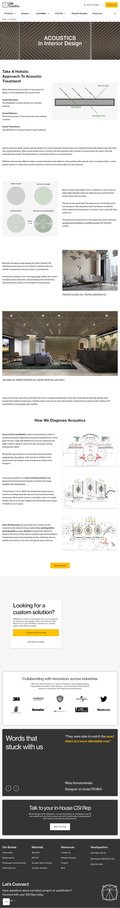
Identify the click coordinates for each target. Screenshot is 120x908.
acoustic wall (24, 404)
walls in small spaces (22, 263)
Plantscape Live (9, 868)
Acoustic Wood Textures (42, 863)
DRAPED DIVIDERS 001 (26, 379)
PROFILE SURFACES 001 (95, 294)
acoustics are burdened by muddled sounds (80, 223)
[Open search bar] (115, 13)
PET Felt (35, 857)
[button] (60, 565)
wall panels (35, 276)
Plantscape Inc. (8, 857)
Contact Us (111, 5)
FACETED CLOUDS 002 (72, 294)
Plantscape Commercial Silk (14, 863)
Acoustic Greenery (39, 868)
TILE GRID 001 (8, 379)
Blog (63, 868)
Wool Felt (36, 852)
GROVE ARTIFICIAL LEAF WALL (51, 379)
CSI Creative (7, 852)
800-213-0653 (92, 5)
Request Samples (68, 857)
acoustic (19, 531)
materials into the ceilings (13, 457)
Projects (64, 863)
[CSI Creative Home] (10, 5)
